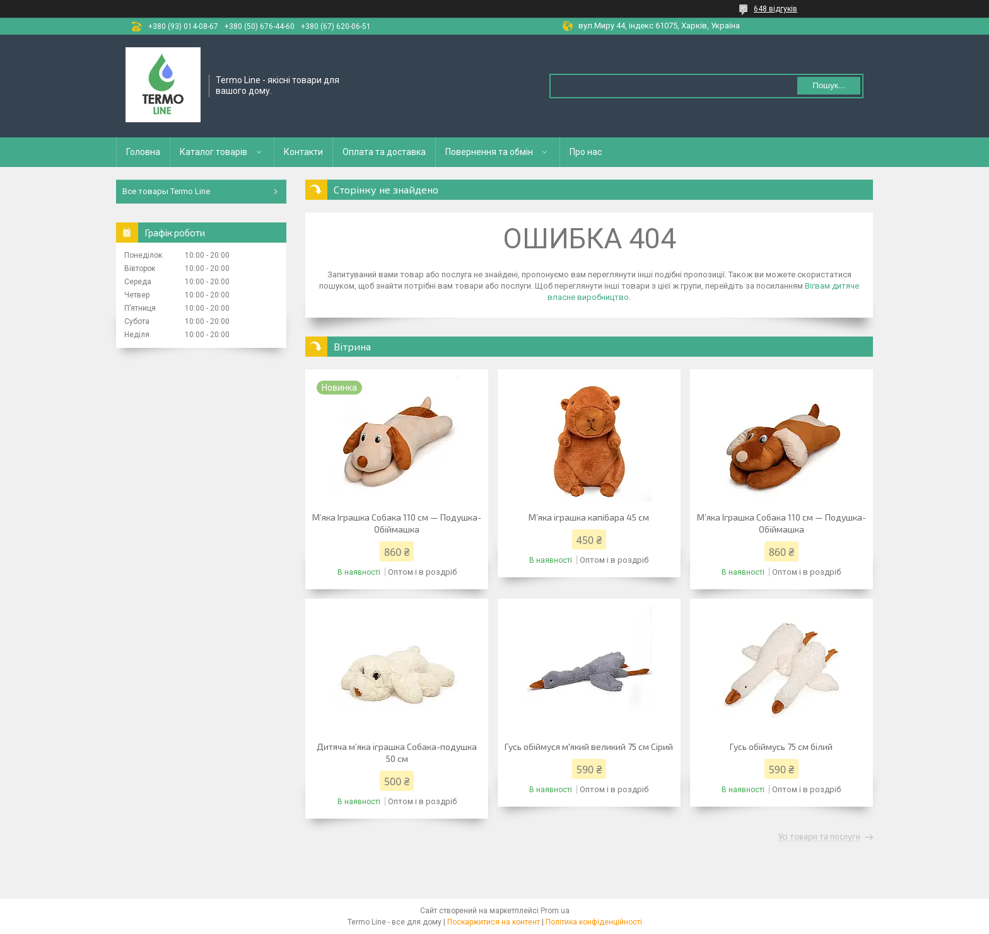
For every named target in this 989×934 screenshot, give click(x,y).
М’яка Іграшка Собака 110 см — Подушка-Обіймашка (396, 523)
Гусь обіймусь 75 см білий (781, 746)
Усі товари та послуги (819, 837)
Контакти (303, 152)
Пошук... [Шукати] (828, 85)
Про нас (586, 152)
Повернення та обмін (489, 152)
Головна (143, 152)
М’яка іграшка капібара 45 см (589, 517)
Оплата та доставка (384, 152)
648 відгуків (775, 8)
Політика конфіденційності (594, 922)
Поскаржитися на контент (493, 922)
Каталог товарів (213, 152)
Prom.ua (555, 910)
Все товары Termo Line (166, 191)
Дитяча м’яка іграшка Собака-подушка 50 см (397, 752)
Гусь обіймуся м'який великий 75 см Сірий (589, 746)
